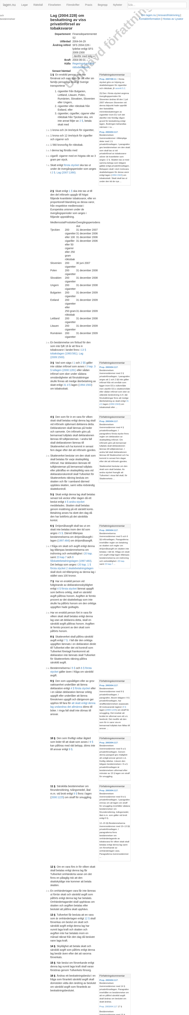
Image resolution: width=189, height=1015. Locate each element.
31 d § (102, 229)
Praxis (88, 4)
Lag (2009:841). (77, 749)
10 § (56, 461)
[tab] (159, 52)
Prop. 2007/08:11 (141, 55)
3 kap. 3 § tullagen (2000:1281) (81, 221)
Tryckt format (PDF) (71, 776)
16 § (56, 605)
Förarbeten (54, 4)
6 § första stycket (94, 416)
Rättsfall (38, 4)
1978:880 (144, 750)
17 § (56, 641)
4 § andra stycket (93, 309)
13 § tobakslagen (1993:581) (101, 208)
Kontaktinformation (127, 1013)
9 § (56, 425)
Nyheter (117, 4)
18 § (56, 671)
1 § (56, 51)
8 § (56, 395)
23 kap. (58, 346)
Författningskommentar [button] (146, 51)
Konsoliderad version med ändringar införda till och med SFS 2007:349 (100, 854)
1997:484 (86, 333)
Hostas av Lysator (150, 1013)
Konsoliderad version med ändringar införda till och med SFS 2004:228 (100, 780)
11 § (56, 490)
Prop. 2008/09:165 (107, 939)
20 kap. (116, 342)
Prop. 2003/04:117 (142, 90)
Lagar (24, 4)
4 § (56, 253)
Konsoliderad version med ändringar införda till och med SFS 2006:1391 (101, 807)
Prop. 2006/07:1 (103, 828)
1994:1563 (139, 115)
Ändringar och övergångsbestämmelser (15, 17)
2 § (95, 75)
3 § (56, 218)
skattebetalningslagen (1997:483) (94, 346)
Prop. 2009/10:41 (107, 984)
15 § (56, 596)
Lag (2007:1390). (84, 112)
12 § (56, 537)
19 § (56, 694)
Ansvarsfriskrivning (103, 1013)
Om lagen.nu (83, 1013)
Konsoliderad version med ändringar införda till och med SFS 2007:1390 (101, 884)
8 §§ (72, 346)
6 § (56, 325)
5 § (56, 305)
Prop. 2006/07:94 (107, 859)
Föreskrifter (73, 4)
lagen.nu (9, 5)
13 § (56, 566)
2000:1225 (150, 442)
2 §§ (86, 218)
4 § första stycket (97, 362)
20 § (56, 730)
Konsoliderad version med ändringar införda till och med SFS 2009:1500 (101, 964)
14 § (56, 587)
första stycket (75, 108)
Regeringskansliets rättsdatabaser (95, 43)
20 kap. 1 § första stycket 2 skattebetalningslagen (97, 349)
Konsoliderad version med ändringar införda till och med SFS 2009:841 (100, 933)
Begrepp (103, 4)
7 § (56, 359)
